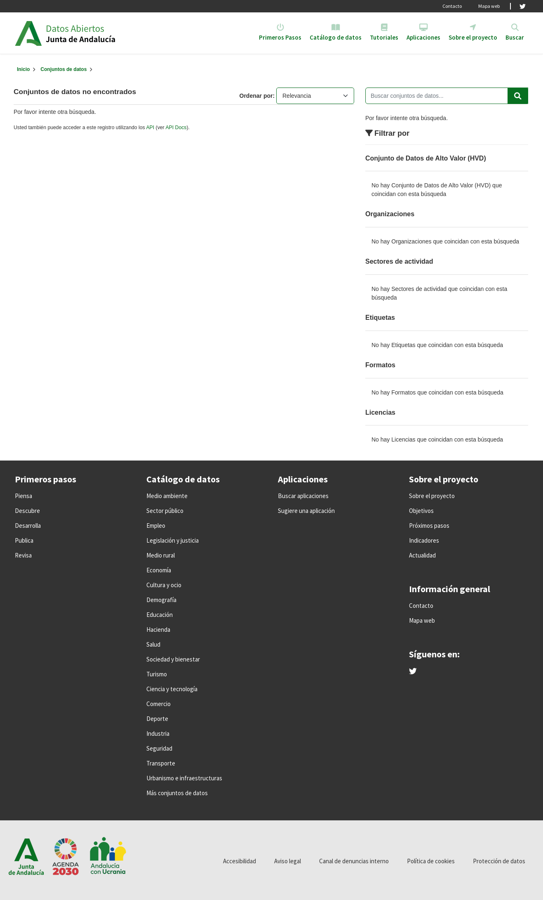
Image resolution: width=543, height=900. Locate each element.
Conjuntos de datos (63, 69)
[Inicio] (23, 69)
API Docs (175, 127)
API (150, 127)
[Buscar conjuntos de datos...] (446, 95)
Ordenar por (256, 95)
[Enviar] (518, 95)
